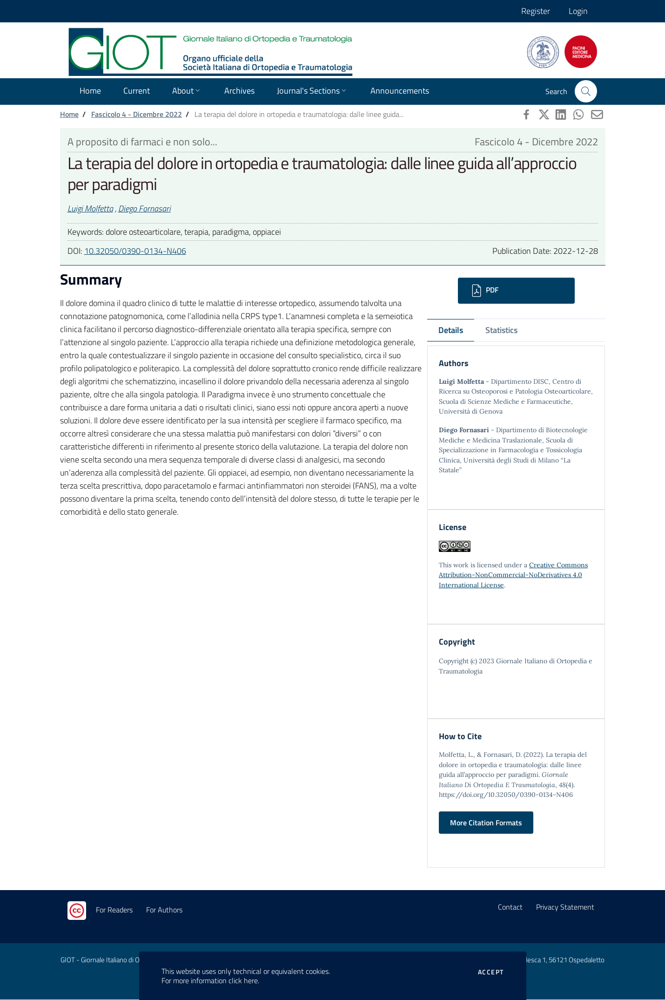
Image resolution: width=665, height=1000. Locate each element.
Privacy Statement (565, 907)
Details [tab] (450, 330)
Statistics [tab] (501, 330)
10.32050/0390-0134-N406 (135, 251)
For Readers (114, 910)
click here (243, 980)
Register (535, 11)
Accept (491, 972)
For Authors (164, 910)
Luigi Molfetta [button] (90, 208)
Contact (510, 907)
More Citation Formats (486, 823)
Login (578, 11)
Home (69, 114)
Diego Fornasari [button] (144, 208)
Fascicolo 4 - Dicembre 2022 (136, 114)
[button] (586, 91)
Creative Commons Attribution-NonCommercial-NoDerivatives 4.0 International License (513, 575)
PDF (483, 290)
